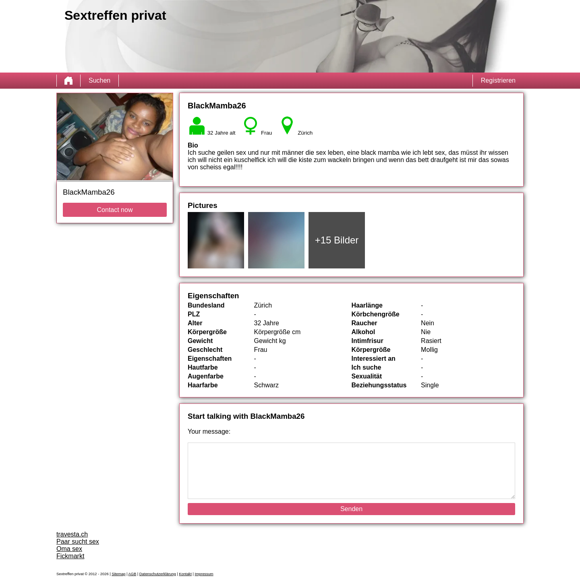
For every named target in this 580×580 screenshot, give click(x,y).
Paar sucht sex (77, 541)
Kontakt (185, 574)
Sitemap (118, 574)
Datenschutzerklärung (157, 574)
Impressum (204, 574)
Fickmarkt (70, 556)
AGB (132, 574)
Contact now (115, 209)
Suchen (99, 80)
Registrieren (498, 80)
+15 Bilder (337, 240)
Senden (351, 508)
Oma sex (69, 548)
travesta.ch (72, 534)
